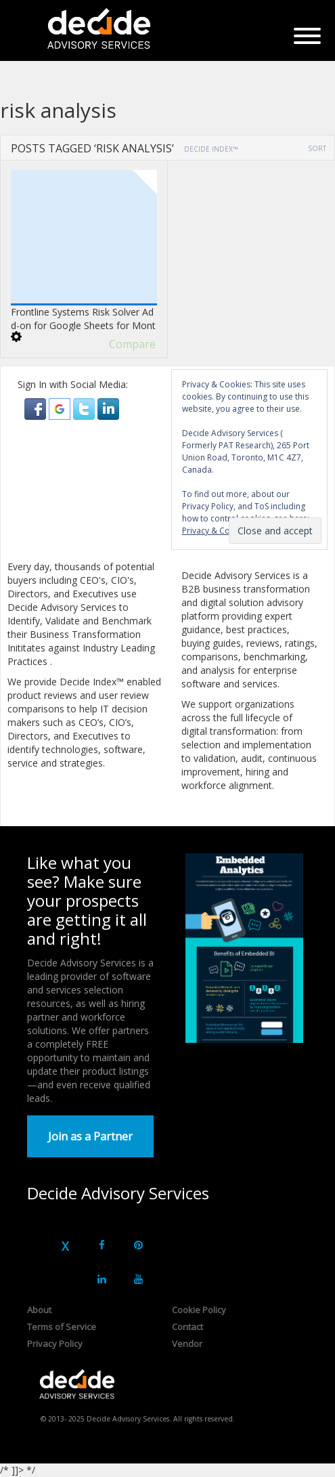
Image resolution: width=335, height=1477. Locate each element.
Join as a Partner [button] (90, 1136)
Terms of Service (61, 1327)
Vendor (187, 1343)
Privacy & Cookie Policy (226, 530)
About (39, 1310)
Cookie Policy (199, 1310)
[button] (36, 408)
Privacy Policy (55, 1343)
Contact (187, 1327)
